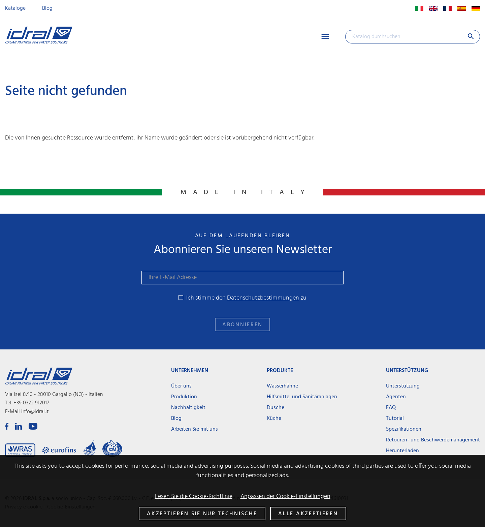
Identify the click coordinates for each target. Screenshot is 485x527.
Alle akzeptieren (308, 513)
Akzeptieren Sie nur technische (202, 513)
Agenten (396, 397)
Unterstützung (403, 386)
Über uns (181, 386)
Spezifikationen (403, 429)
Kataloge (15, 8)
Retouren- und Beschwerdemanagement (433, 440)
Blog (47, 8)
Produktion (184, 397)
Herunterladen (402, 450)
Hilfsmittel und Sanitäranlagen (302, 397)
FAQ (391, 407)
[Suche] (412, 36)
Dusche (275, 407)
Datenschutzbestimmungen (263, 298)
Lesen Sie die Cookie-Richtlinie (193, 496)
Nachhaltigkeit (188, 407)
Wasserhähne (282, 386)
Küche (274, 418)
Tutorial (395, 418)
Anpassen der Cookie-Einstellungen (285, 496)
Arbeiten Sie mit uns (194, 429)
